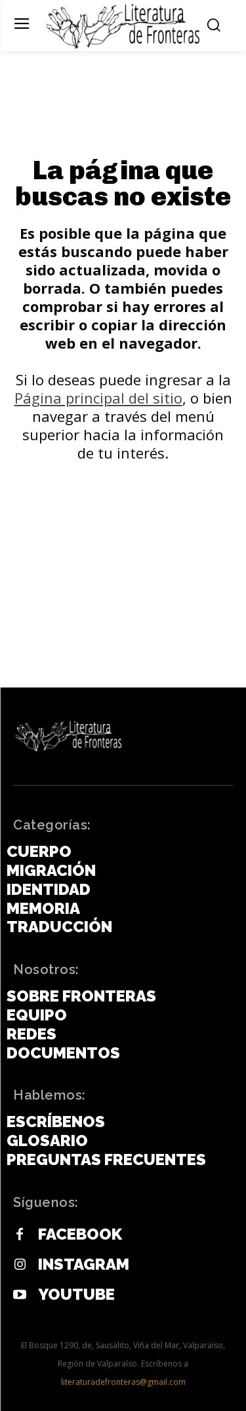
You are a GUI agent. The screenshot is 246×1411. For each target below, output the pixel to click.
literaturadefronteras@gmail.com (123, 1381)
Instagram (83, 1264)
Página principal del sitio (98, 398)
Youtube (76, 1294)
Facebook (80, 1234)
